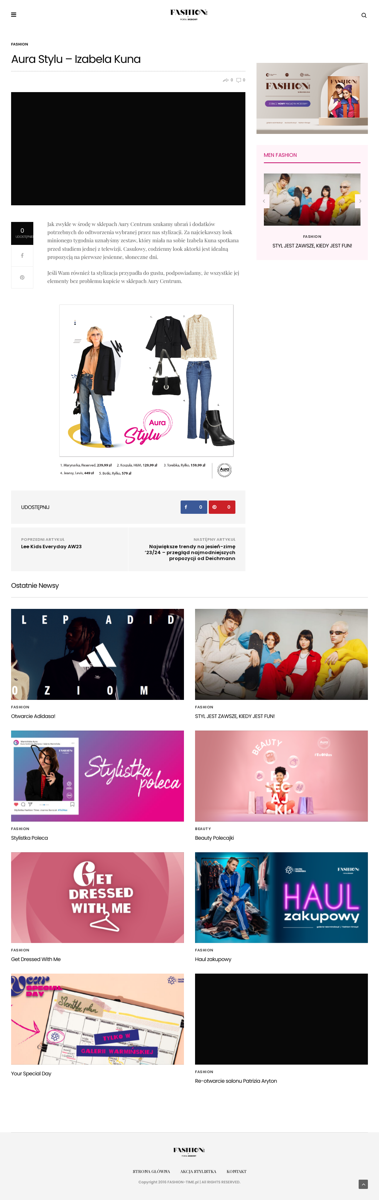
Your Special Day (31, 1073)
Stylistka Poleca (29, 838)
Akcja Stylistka (198, 1171)
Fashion (19, 44)
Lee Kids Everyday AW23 (51, 546)
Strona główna (151, 1171)
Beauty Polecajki (214, 838)
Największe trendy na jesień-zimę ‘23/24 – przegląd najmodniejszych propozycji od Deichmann (190, 552)
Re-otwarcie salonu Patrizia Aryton (236, 1081)
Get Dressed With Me (36, 959)
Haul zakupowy (213, 959)
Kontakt (236, 1171)
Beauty (203, 829)
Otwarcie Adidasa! (33, 716)
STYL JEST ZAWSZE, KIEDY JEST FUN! (312, 245)
